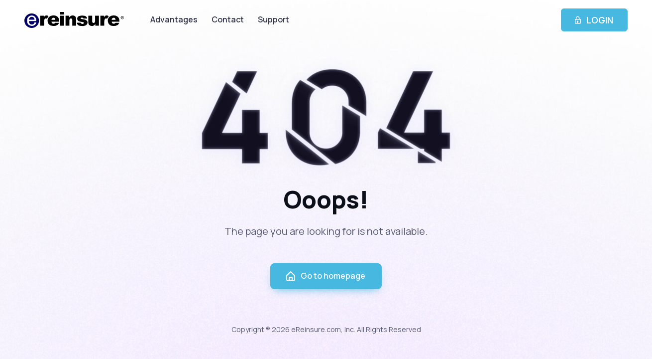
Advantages (174, 19)
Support (273, 19)
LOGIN (594, 20)
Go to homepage (325, 276)
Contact (228, 19)
